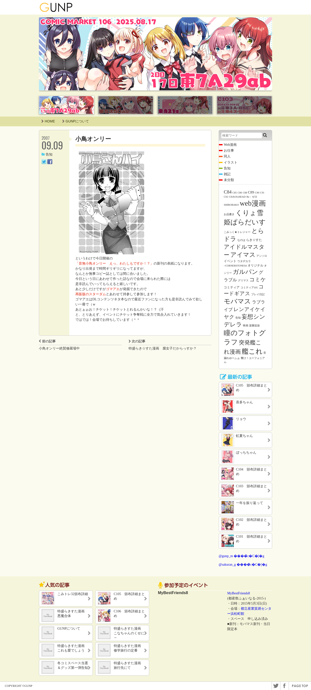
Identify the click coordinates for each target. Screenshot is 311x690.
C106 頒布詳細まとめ (129, 613)
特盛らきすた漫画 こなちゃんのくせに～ (129, 633)
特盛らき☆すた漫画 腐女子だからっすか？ (163, 348)
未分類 (229, 180)
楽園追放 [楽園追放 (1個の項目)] (254, 325)
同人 (227, 156)
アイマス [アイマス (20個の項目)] (243, 254)
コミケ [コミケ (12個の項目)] (257, 279)
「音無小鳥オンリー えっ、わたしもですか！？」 (114, 263)
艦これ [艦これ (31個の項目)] (252, 351)
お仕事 (229, 150)
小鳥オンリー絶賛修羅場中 (59, 348)
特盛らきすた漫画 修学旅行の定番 (129, 648)
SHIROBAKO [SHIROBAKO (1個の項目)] (231, 204)
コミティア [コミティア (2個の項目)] (232, 287)
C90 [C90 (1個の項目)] (257, 192)
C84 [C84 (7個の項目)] (228, 191)
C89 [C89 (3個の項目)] (251, 192)
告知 (47, 154)
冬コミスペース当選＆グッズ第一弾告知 (72, 665)
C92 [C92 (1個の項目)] (226, 196)
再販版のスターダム (90, 294)
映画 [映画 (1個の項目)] (245, 325)
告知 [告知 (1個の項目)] (238, 317)
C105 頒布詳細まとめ (129, 596)
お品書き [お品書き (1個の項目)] (229, 214)
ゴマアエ (113, 289)
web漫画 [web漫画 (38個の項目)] (253, 203)
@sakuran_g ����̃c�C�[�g (243, 564)
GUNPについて (75, 121)
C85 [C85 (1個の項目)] (235, 192)
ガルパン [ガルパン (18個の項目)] (245, 271)
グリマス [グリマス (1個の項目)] (243, 280)
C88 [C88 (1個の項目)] (245, 192)
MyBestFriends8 (238, 593)
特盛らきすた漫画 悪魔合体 (72, 613)
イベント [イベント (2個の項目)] (230, 261)
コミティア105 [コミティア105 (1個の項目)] (249, 287)
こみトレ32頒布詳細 (72, 594)
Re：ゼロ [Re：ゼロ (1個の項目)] (251, 196)
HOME (48, 121)
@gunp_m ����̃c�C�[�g (241, 556)
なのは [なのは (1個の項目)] (241, 240)
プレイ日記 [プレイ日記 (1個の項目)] (258, 294)
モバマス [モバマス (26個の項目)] (237, 301)
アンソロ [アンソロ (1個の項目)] (261, 256)
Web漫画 (230, 145)
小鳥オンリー (93, 139)
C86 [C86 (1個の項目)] (240, 192)
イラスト (230, 162)
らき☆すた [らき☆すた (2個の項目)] (254, 240)
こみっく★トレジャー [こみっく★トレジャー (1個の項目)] (237, 232)
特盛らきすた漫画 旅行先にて (129, 665)
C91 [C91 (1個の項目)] (262, 192)
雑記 (227, 174)
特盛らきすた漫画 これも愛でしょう (72, 648)
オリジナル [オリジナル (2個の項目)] (255, 265)
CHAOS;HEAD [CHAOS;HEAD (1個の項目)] (237, 196)
